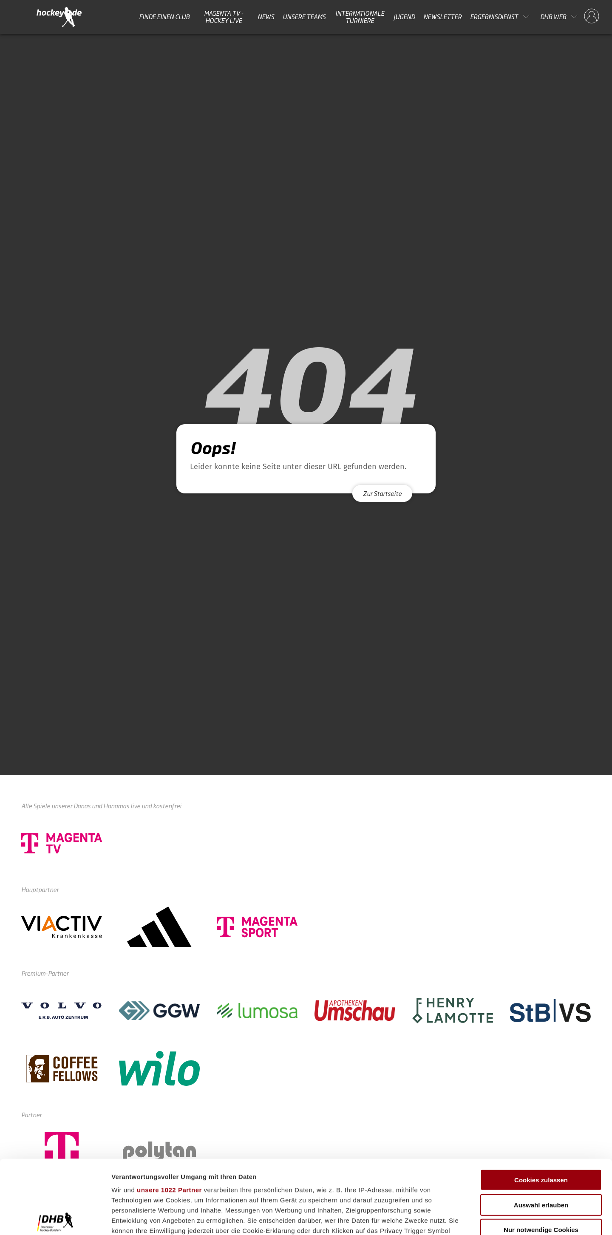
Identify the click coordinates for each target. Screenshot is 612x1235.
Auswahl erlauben (541, 1128)
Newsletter (442, 16)
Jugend (404, 16)
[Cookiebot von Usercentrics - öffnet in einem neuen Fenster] (55, 1218)
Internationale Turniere (359, 16)
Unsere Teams (304, 16)
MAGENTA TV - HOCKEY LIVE (224, 16)
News (266, 16)
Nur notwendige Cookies (541, 1153)
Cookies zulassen (541, 1104)
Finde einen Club (164, 16)
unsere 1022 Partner (169, 1113)
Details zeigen (452, 1218)
